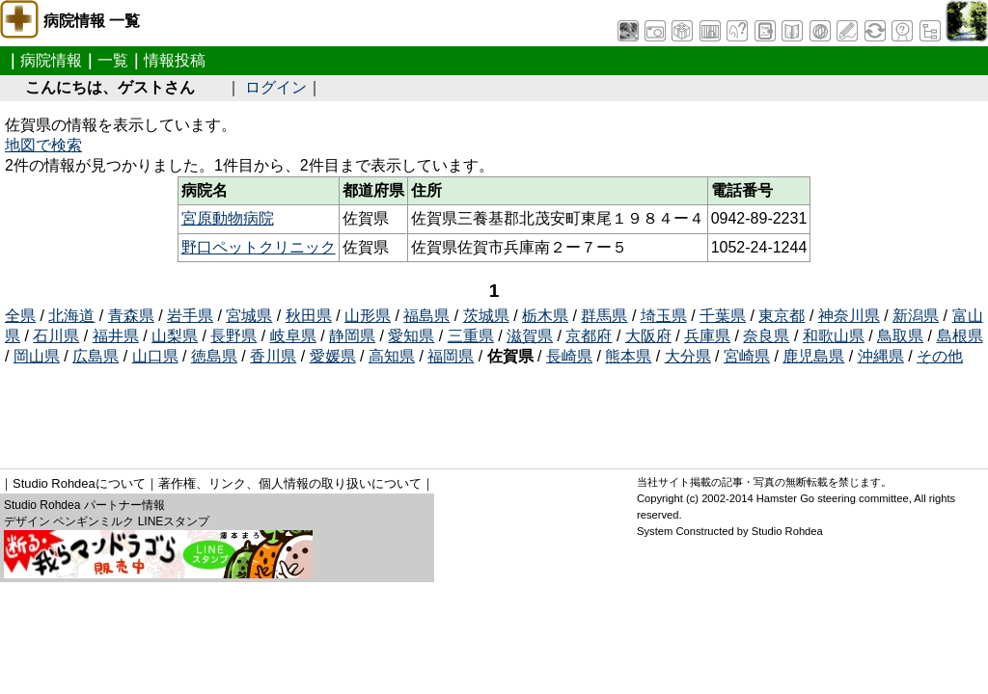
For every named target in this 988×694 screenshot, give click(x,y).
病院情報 (51, 60)
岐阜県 (293, 336)
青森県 (131, 315)
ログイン (276, 87)
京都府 (588, 336)
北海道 (71, 315)
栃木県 (545, 315)
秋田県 (309, 315)
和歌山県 (833, 336)
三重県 (471, 336)
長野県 (233, 336)
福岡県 (450, 356)
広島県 (95, 356)
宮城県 (249, 315)
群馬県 (604, 315)
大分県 (688, 356)
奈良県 (766, 336)
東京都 (781, 315)
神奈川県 (849, 315)
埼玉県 (664, 315)
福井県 (116, 336)
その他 (940, 356)
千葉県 (723, 315)
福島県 (426, 315)
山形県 (367, 315)
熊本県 (628, 356)
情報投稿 (175, 60)
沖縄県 (881, 356)
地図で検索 (43, 145)
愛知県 (411, 336)
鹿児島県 (813, 356)
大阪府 (648, 336)
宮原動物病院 (227, 218)
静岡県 (352, 336)
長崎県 (569, 356)
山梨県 (174, 336)
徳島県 (214, 356)
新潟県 (915, 315)
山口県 (155, 356)
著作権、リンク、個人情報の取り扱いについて (290, 483)
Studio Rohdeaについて (79, 483)
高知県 (392, 356)
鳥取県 (900, 336)
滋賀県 (530, 336)
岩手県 (190, 315)
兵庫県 (707, 336)
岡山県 (37, 356)
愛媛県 (333, 356)
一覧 (112, 60)
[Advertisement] (356, 410)
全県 (20, 315)
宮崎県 (747, 356)
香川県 (273, 356)
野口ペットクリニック (258, 247)
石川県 (56, 336)
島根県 (960, 336)
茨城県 (486, 315)
